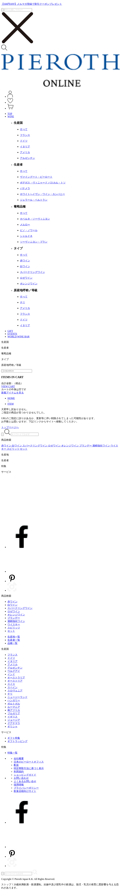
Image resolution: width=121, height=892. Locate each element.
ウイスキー (13, 624)
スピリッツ (13, 627)
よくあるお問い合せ (25, 781)
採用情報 (19, 784)
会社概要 (19, 758)
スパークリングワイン (19, 608)
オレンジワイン (16, 614)
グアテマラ (13, 723)
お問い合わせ (21, 778)
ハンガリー (13, 700)
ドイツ (11, 658)
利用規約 (19, 771)
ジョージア (13, 720)
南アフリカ (13, 710)
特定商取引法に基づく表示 (29, 768)
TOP (9, 113)
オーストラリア (16, 677)
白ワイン (12, 605)
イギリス (12, 716)
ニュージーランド (17, 697)
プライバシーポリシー (26, 788)
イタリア (12, 661)
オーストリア (14, 680)
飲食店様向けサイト (25, 791)
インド (11, 674)
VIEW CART (8, 386)
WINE (10, 116)
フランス (12, 654)
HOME (11, 398)
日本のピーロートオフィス (29, 761)
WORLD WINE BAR (18, 336)
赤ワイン (12, 601)
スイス (11, 684)
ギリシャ (12, 726)
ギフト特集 (13, 738)
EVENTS (12, 333)
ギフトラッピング (17, 741)
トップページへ (10, 427)
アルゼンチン (14, 667)
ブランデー (13, 618)
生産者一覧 (13, 640)
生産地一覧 (13, 636)
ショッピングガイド (25, 774)
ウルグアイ (13, 671)
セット (11, 631)
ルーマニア (13, 707)
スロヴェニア (14, 690)
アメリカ (12, 664)
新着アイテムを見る (12, 392)
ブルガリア (13, 713)
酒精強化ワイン (16, 621)
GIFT (10, 331)
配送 (16, 765)
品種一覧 (12, 643)
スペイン (12, 687)
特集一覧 (12, 752)
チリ (9, 694)
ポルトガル (13, 703)
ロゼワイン (13, 611)
